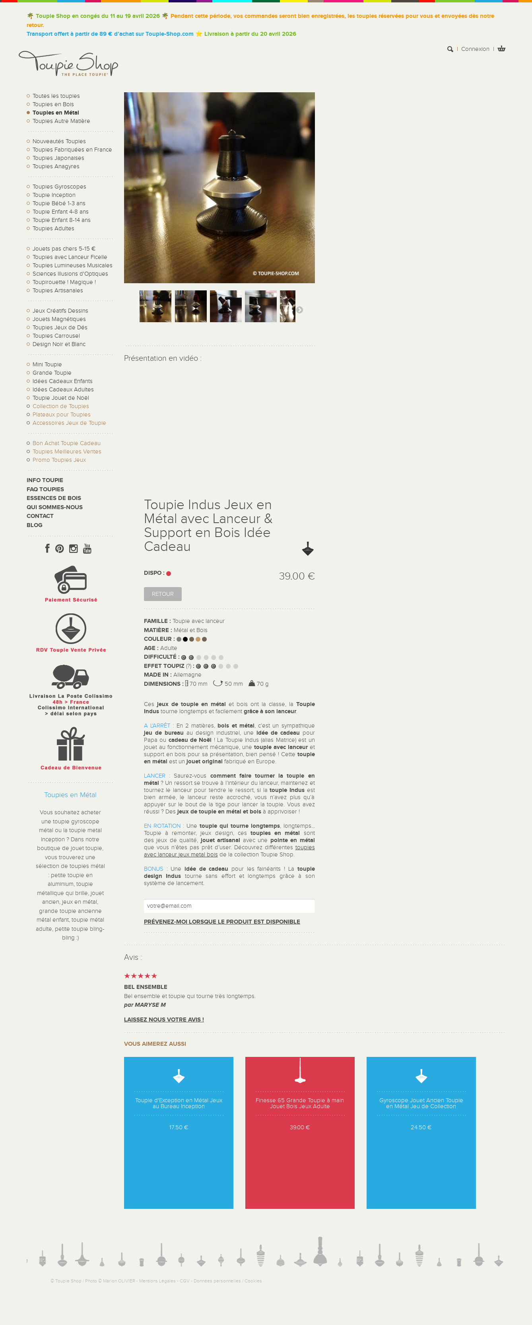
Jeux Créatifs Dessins (60, 310)
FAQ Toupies (45, 489)
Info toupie (45, 480)
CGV (185, 1281)
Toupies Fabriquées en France (72, 149)
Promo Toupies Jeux (59, 460)
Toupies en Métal (56, 113)
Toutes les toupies (56, 96)
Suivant (299, 309)
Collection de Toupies (61, 406)
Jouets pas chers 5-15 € (64, 248)
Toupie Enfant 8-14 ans (62, 220)
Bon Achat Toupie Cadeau (67, 443)
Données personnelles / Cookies (228, 1281)
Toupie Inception (54, 195)
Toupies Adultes (53, 228)
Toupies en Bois (53, 104)
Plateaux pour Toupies (62, 414)
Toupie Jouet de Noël (61, 398)
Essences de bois (54, 498)
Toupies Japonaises (58, 158)
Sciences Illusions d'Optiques (70, 273)
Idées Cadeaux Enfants (63, 381)
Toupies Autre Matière (61, 121)
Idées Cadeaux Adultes (63, 389)
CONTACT (40, 516)
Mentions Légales (157, 1281)
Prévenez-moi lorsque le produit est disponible (222, 922)
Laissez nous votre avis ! (164, 1019)
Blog (35, 525)
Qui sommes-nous (55, 507)
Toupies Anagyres (56, 166)
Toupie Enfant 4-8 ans (61, 211)
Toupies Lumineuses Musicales (73, 265)
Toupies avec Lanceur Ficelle (70, 257)
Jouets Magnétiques (59, 319)
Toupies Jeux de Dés (60, 327)
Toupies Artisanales (58, 290)
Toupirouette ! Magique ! (64, 282)
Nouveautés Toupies (59, 141)
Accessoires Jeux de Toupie (69, 423)
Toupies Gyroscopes (59, 186)
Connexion (475, 49)
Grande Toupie (52, 373)
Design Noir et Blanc (59, 344)
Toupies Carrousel (56, 336)
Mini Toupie (47, 364)
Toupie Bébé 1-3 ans (59, 203)
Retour (163, 594)
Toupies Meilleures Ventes (67, 451)
